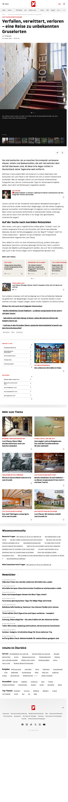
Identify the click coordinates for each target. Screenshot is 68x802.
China (37, 669)
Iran (25, 10)
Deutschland (6, 332)
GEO (47, 10)
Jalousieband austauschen (32, 543)
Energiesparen (58, 669)
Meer (35, 694)
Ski (29, 694)
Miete (36, 672)
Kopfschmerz (22, 685)
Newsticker (9, 574)
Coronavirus (19, 332)
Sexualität (51, 685)
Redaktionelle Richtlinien (36, 713)
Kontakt (24, 719)
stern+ (42, 10)
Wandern (46, 691)
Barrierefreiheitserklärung (19, 713)
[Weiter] (64, 10)
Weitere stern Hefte (28, 660)
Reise (3, 14)
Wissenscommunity (28, 657)
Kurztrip (27, 691)
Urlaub (4, 676)
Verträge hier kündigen (29, 716)
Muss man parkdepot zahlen (47, 552)
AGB (46, 713)
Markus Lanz (32, 10)
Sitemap (57, 657)
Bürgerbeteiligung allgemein (16, 558)
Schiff (16, 694)
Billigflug (36, 691)
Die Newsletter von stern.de (19, 654)
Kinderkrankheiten (8, 685)
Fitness (50, 682)
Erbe (5, 672)
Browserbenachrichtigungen (36, 719)
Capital (53, 10)
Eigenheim (46, 669)
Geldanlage (14, 672)
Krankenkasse (26, 672)
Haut (42, 682)
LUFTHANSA (6, 694)
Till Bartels (8, 36)
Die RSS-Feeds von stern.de (41, 654)
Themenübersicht (45, 657)
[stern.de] (33, 4)
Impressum (6, 713)
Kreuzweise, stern (8, 555)
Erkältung (34, 682)
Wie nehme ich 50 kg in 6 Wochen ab (28, 536)
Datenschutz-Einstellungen (53, 716)
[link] (64, 4)
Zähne (60, 685)
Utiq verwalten (7, 716)
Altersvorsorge (16, 669)
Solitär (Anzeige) (46, 676)
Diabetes (24, 682)
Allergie (15, 682)
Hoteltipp (17, 691)
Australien (28, 669)
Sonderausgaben (43, 660)
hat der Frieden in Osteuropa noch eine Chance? (26, 540)
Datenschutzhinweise (55, 713)
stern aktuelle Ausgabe (10, 660)
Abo (59, 4)
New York (45, 672)
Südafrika (55, 672)
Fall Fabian (19, 10)
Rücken (33, 685)
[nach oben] (63, 707)
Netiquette (17, 716)
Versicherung (14, 676)
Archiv (16, 657)
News (4, 10)
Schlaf (42, 685)
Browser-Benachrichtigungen (23, 663)
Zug (23, 694)
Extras (9, 10)
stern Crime (60, 10)
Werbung (41, 716)
